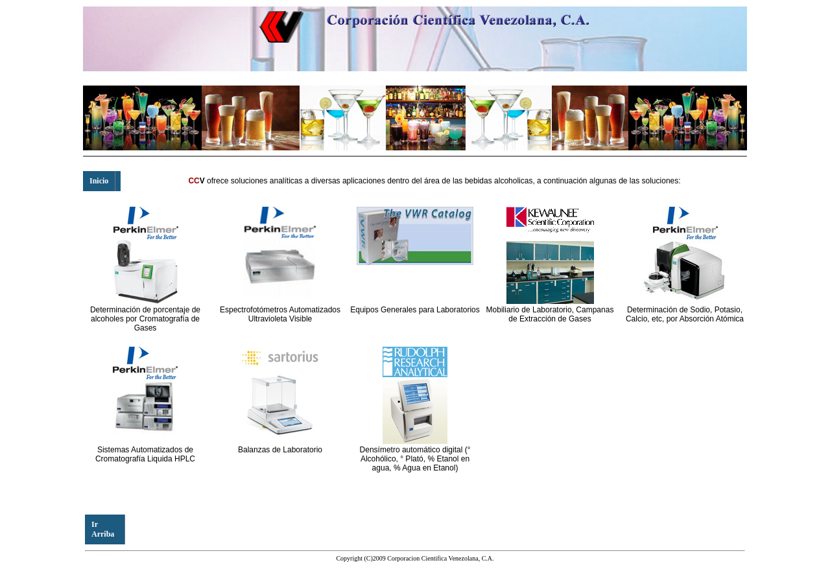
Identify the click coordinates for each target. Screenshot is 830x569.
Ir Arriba (102, 529)
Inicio (98, 180)
